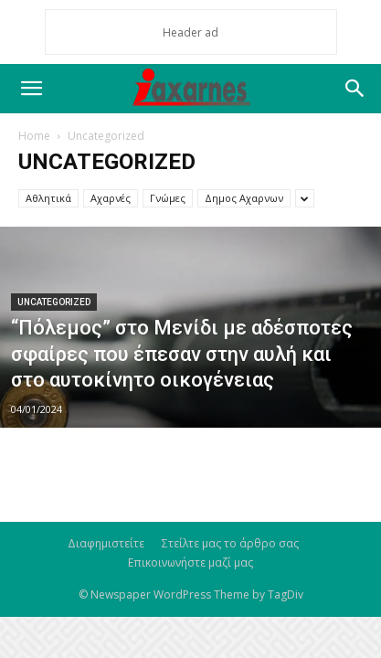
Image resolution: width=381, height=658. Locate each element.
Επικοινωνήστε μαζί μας (190, 562)
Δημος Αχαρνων (244, 198)
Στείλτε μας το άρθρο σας (230, 543)
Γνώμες (167, 198)
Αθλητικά (48, 198)
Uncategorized (53, 302)
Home (34, 135)
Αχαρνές (110, 198)
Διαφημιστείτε (106, 543)
